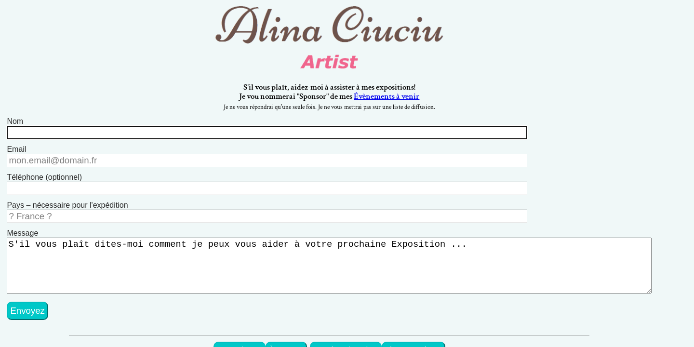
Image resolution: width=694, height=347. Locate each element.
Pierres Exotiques (426, 338)
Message (22, 227)
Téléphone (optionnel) (44, 175)
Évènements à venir (404, 98)
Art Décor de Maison (363, 338)
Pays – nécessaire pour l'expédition (67, 201)
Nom (15, 123)
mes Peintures (262, 338)
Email (16, 149)
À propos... (306, 338)
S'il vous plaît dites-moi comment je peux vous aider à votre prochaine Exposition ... (338, 260)
